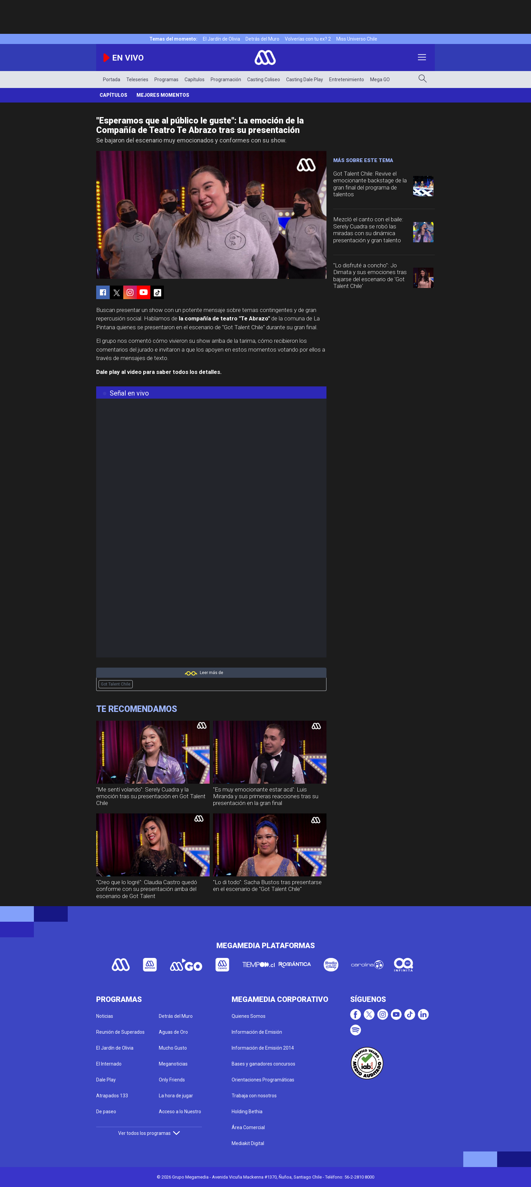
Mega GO (380, 79)
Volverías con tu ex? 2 (308, 39)
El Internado (109, 1064)
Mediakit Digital (248, 1143)
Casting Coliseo (263, 79)
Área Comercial (248, 1127)
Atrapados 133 (112, 1095)
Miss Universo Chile (356, 39)
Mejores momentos (162, 95)
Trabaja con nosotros (254, 1095)
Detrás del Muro (262, 39)
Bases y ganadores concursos (263, 1064)
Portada (111, 79)
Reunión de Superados (120, 1032)
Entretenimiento (346, 79)
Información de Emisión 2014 (263, 1048)
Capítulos (195, 79)
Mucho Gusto (173, 1048)
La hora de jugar (176, 1095)
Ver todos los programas (149, 1133)
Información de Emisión (257, 1032)
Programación (226, 79)
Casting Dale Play (304, 79)
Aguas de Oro (173, 1032)
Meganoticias (173, 1064)
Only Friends (172, 1079)
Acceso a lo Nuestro (180, 1111)
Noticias (104, 1016)
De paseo (106, 1111)
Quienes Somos (249, 1016)
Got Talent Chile (115, 684)
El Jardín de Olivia (221, 39)
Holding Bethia (247, 1111)
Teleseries (137, 79)
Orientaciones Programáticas (263, 1079)
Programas (166, 79)
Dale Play (106, 1079)
